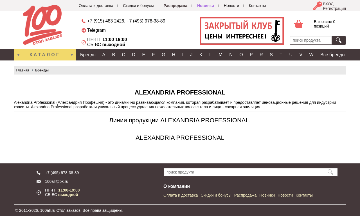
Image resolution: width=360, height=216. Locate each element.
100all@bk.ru (56, 181)
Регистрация (334, 8)
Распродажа (175, 5)
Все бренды (332, 54)
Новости (231, 5)
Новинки (205, 5)
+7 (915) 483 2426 (105, 21)
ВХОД (328, 4)
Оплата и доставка (96, 5)
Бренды (42, 70)
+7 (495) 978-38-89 (146, 21)
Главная (22, 70)
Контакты (257, 5)
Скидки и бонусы (138, 5)
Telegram (96, 30)
